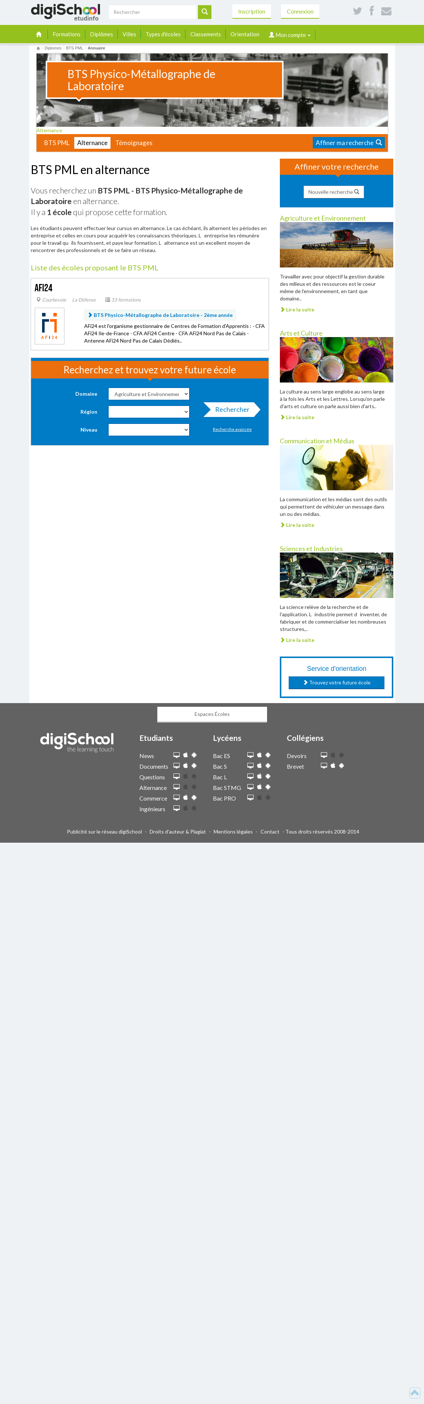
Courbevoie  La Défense (66, 300)
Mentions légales (233, 831)
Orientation (244, 34)
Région (88, 412)
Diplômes (101, 34)
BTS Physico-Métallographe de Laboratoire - (160, 315)
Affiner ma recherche (349, 143)
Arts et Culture (301, 333)
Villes (129, 34)
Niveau (88, 429)
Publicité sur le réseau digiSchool (104, 831)
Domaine (86, 394)
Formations (66, 34)
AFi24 (44, 288)
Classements (205, 34)
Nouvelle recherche (333, 192)
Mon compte (290, 35)
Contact (269, 831)
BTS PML (57, 143)
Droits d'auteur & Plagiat (178, 831)
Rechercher (230, 411)
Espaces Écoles (212, 714)
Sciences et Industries (311, 548)
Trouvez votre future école (337, 682)
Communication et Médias (317, 441)
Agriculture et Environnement (323, 218)
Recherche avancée (232, 429)
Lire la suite (297, 309)
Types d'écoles (163, 34)
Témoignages (134, 143)
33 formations (123, 300)
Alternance (52, 130)
